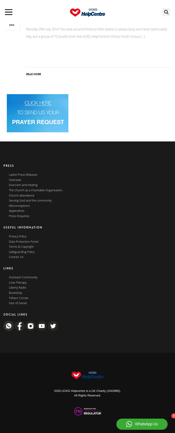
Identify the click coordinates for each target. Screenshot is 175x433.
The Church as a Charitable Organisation (35, 190)
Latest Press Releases (23, 175)
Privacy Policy (17, 236)
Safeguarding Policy (22, 252)
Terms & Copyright (21, 247)
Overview (15, 180)
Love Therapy (18, 282)
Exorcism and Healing (23, 185)
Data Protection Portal (23, 242)
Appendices (16, 211)
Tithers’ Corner (18, 298)
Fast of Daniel (18, 303)
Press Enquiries (19, 216)
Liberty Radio (17, 288)
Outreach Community (23, 277)
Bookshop (15, 293)
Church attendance (21, 195)
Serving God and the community (30, 200)
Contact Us (16, 257)
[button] (166, 12)
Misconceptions (19, 206)
